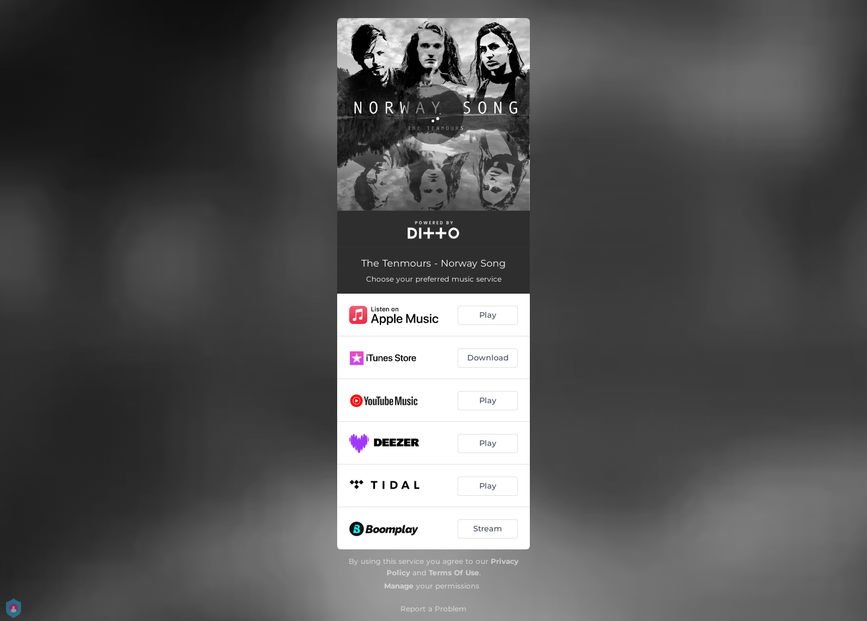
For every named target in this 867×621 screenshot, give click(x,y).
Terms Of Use (454, 572)
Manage (399, 585)
